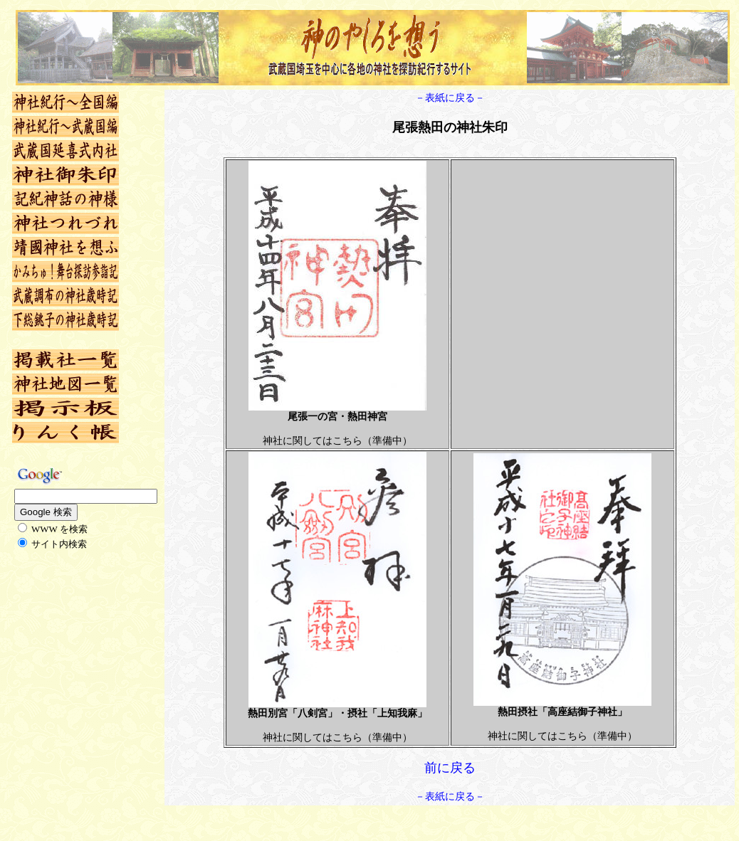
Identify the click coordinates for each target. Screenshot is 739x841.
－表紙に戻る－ (450, 97)
